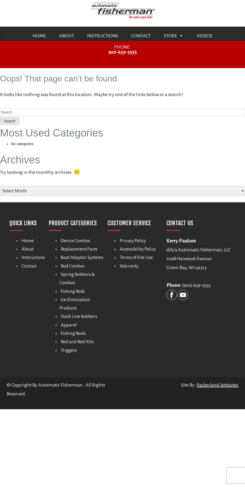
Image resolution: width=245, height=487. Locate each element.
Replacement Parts (79, 249)
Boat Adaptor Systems (82, 257)
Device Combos (75, 240)
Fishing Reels (73, 333)
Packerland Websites (217, 385)
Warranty (129, 265)
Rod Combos (73, 265)
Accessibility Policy (138, 249)
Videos (204, 35)
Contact (141, 35)
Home (39, 35)
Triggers (69, 350)
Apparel (69, 324)
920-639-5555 (122, 52)
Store (174, 35)
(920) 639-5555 (196, 285)
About (66, 35)
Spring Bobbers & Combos (77, 278)
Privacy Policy (133, 240)
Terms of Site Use (136, 257)
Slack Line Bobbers (79, 316)
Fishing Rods (73, 291)
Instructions (102, 35)
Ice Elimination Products (74, 303)
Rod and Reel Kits (77, 341)
